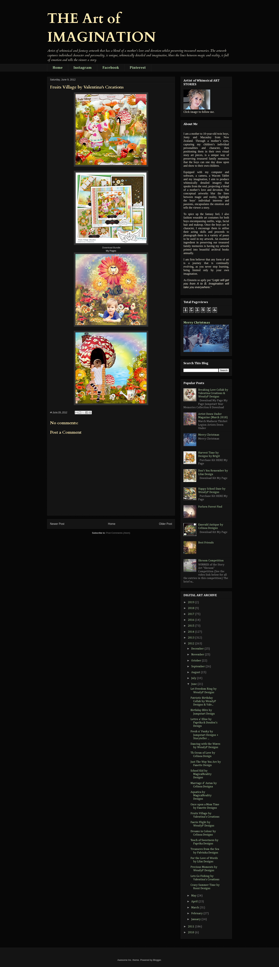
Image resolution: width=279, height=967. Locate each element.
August (196, 672)
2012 (191, 643)
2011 (191, 926)
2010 (191, 932)
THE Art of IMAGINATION (101, 28)
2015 (191, 625)
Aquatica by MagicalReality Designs (201, 795)
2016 (191, 620)
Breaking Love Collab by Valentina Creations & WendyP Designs (213, 393)
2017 (191, 614)
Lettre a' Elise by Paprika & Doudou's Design (204, 723)
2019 (191, 602)
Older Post (165, 523)
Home (58, 67)
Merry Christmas (196, 322)
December (197, 648)
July (194, 678)
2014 (191, 632)
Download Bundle (111, 247)
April (194, 901)
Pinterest (138, 67)
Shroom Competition (211, 560)
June (194, 684)
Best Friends (206, 542)
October (196, 660)
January (196, 919)
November (198, 654)
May (194, 895)
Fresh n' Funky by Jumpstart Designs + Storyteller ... (204, 735)
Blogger (157, 960)
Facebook (110, 67)
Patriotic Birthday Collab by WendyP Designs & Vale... (203, 701)
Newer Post (57, 523)
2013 (191, 637)
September (198, 666)
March (195, 907)
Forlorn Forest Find (210, 506)
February (197, 913)
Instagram (82, 67)
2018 (191, 608)
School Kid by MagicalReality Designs (201, 774)
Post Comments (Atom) (118, 533)
